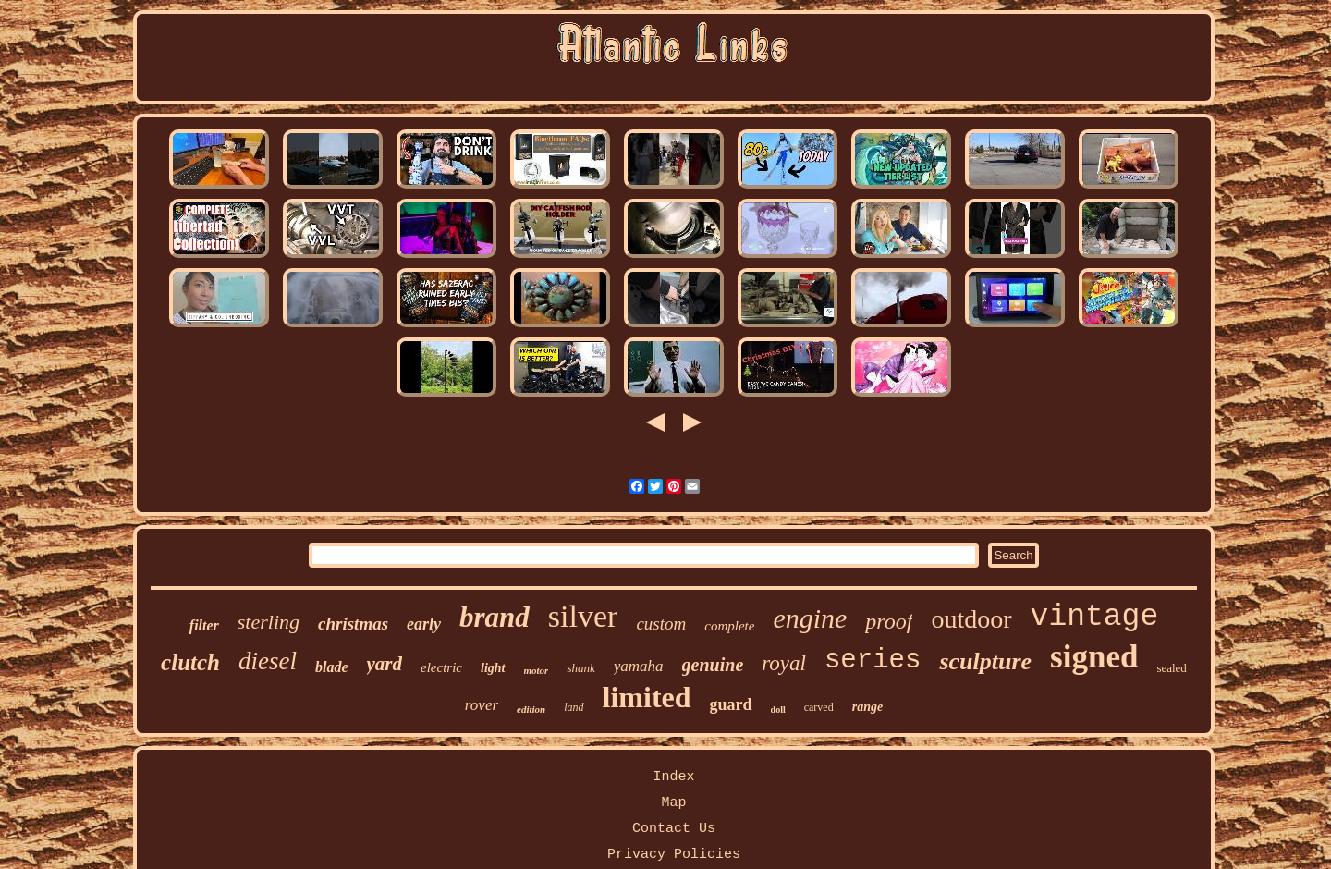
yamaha (639, 666)
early (424, 624)
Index (673, 777)
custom (661, 623)
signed (1094, 657)
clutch (190, 662)
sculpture (985, 661)
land (573, 707)
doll (778, 709)
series (872, 660)
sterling (268, 621)
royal (784, 663)
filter (204, 625)
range (867, 707)
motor (536, 670)
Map (673, 803)
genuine (713, 665)
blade (331, 667)
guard (731, 704)
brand (494, 617)
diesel (267, 661)
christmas (353, 623)
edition (531, 709)
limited (647, 697)
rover (481, 705)
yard (385, 664)
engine (810, 618)
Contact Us (673, 829)
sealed (1171, 668)
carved (819, 707)
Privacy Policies (673, 855)
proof (888, 621)
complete (729, 625)
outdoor (971, 619)
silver (583, 616)
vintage (1095, 617)
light (493, 668)
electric (441, 667)
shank (580, 668)
